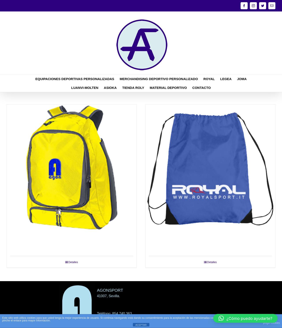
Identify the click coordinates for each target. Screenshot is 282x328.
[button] (245, 318)
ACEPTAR (141, 325)
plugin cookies (271, 322)
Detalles (73, 262)
